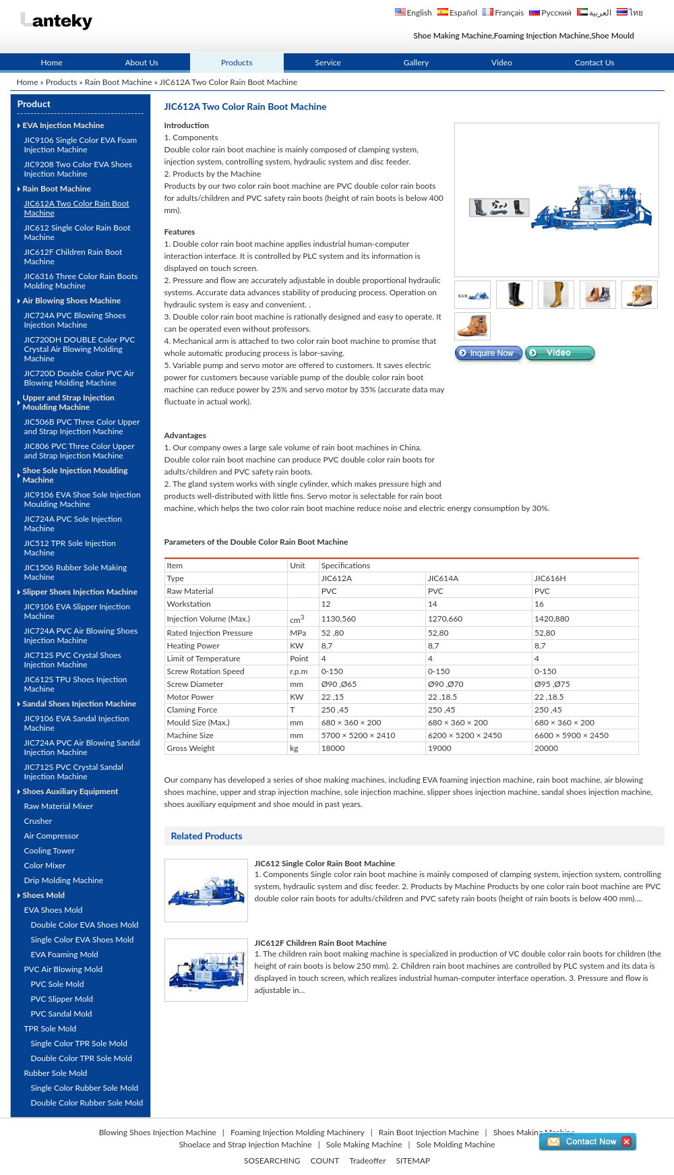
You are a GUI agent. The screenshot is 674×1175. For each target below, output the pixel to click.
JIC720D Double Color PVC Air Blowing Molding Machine (79, 378)
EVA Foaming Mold (64, 954)
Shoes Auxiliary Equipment (71, 791)
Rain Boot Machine (118, 82)
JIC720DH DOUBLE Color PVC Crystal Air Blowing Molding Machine (79, 348)
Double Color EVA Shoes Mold (85, 925)
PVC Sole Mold (57, 984)
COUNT (325, 1160)
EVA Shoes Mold (53, 910)
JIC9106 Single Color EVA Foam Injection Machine (80, 144)
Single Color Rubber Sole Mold (85, 1088)
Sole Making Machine (364, 1144)
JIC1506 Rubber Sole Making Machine (75, 572)
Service (328, 62)
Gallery (416, 62)
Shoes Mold (44, 895)
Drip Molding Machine (64, 880)
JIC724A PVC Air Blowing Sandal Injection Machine (82, 747)
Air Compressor (52, 836)
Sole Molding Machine (456, 1144)
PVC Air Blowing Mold (63, 969)
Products (237, 62)
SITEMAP (413, 1160)
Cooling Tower (49, 850)
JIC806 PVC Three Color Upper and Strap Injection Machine (79, 450)
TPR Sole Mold (50, 1028)
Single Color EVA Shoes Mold (82, 939)
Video (501, 62)
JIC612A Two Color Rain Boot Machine (76, 208)
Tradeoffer (367, 1160)
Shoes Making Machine (534, 1132)
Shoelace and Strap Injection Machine (245, 1144)
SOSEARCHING (272, 1160)
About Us (141, 62)
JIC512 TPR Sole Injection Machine (70, 548)
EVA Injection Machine (63, 125)
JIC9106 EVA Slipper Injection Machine (77, 611)
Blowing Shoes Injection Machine (157, 1132)
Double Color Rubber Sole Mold (87, 1102)
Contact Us (594, 62)
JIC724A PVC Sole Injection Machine (73, 523)
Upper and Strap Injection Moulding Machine (69, 402)
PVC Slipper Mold (62, 999)
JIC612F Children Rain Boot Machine (73, 256)
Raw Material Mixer (59, 806)
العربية (600, 12)
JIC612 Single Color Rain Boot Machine (77, 232)
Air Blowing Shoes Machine (72, 300)
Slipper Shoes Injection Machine (80, 591)
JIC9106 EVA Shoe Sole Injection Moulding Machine (82, 499)
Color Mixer (45, 865)
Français (509, 12)
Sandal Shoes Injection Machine (80, 703)
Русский (556, 12)
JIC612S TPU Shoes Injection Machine (75, 684)
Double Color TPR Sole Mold (81, 1058)
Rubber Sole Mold (56, 1073)
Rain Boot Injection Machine (429, 1132)
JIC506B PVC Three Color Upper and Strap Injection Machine (82, 426)
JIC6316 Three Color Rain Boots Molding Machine (81, 281)
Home (52, 62)
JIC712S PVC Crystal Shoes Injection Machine (72, 659)
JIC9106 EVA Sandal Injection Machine (76, 723)
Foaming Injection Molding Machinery (298, 1132)
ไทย (636, 12)
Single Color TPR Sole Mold (79, 1043)
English (419, 12)
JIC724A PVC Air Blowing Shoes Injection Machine (81, 635)
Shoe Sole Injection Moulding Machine (75, 475)
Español (463, 12)
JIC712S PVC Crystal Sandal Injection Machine (73, 771)
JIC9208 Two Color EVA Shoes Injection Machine (78, 169)
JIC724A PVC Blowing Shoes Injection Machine (75, 320)
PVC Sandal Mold (61, 1013)
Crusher (38, 821)
